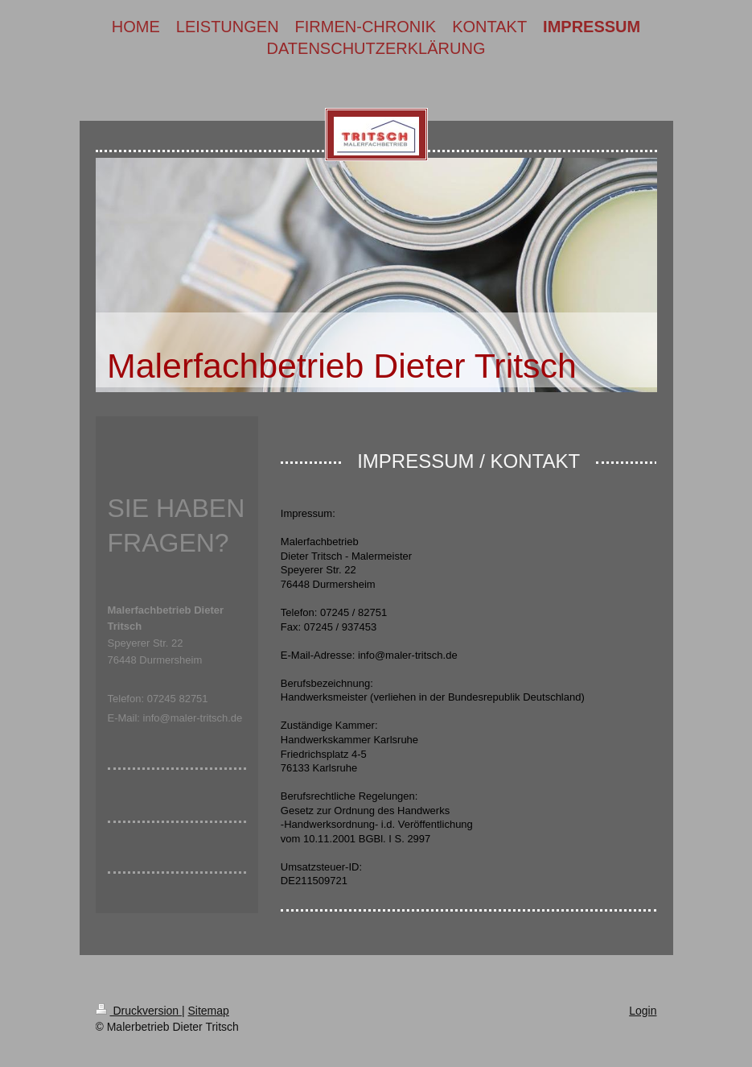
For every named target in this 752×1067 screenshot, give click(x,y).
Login (642, 1010)
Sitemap (208, 1010)
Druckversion (139, 1010)
